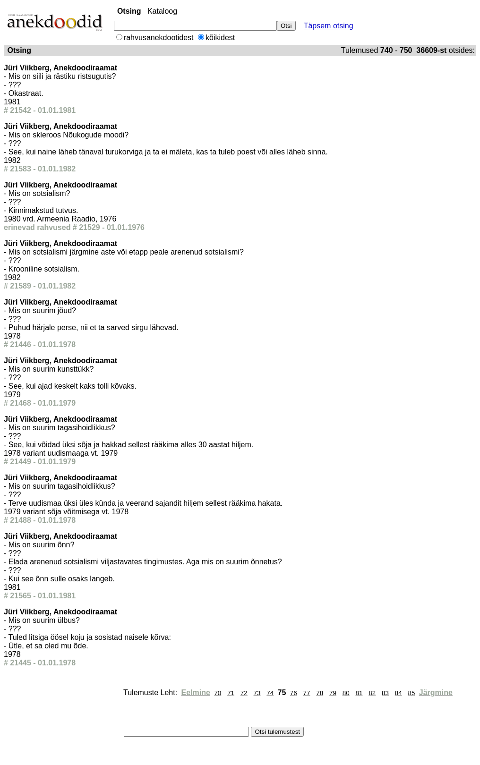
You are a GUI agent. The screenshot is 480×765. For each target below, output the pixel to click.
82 (372, 693)
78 (319, 693)
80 (346, 693)
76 (293, 693)
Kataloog (162, 11)
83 (385, 693)
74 (270, 693)
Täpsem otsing (328, 26)
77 (306, 693)
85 (411, 693)
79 (332, 693)
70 (217, 693)
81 (359, 693)
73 (257, 693)
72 (244, 693)
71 (230, 693)
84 (398, 693)
